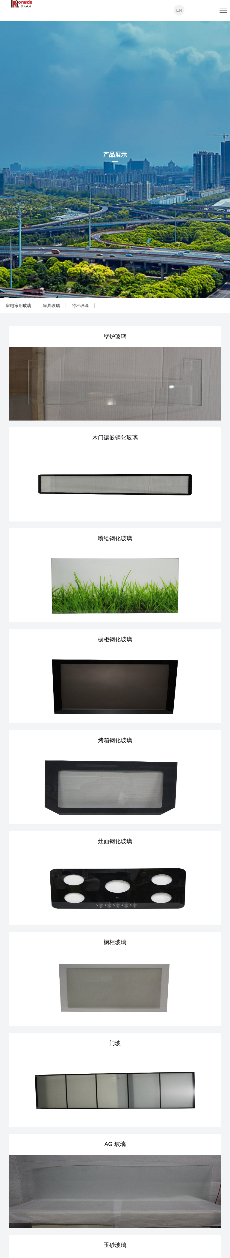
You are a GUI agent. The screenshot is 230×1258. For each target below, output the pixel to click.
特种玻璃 (80, 305)
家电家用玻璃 (18, 305)
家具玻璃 (51, 305)
